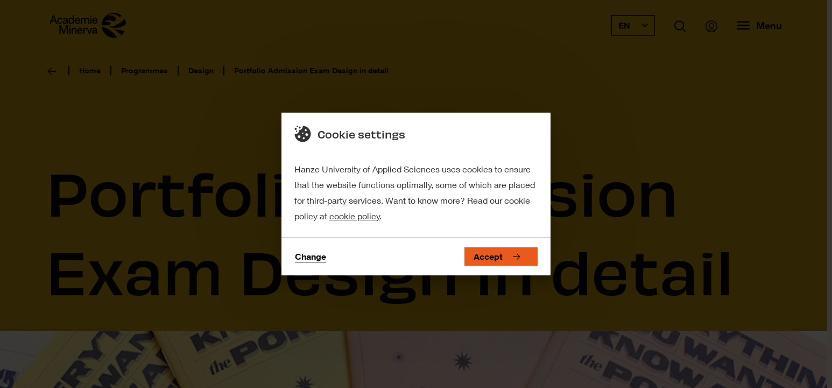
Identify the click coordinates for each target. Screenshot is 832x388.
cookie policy (354, 216)
